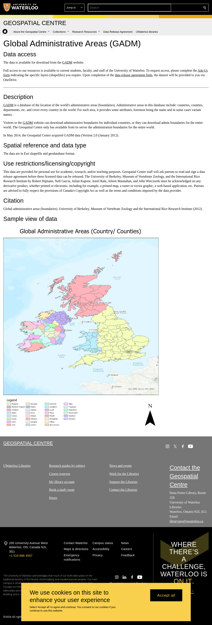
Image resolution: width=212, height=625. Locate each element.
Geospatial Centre (28, 443)
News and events (120, 465)
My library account (62, 482)
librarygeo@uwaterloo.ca (186, 521)
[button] (174, 7)
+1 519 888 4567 (20, 555)
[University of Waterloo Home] (21, 7)
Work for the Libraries (124, 474)
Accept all (166, 595)
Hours (53, 498)
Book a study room (61, 490)
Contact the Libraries (123, 490)
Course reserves (59, 474)
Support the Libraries (123, 482)
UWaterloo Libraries (17, 465)
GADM (67, 62)
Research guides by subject (67, 465)
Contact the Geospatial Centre (185, 476)
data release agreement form (133, 75)
